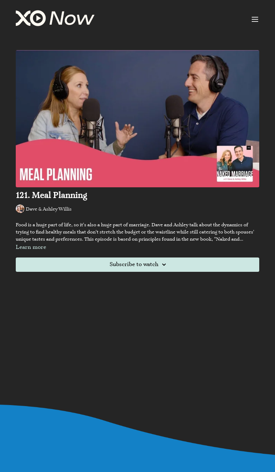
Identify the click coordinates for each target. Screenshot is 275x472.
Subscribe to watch (139, 264)
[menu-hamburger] (255, 19)
